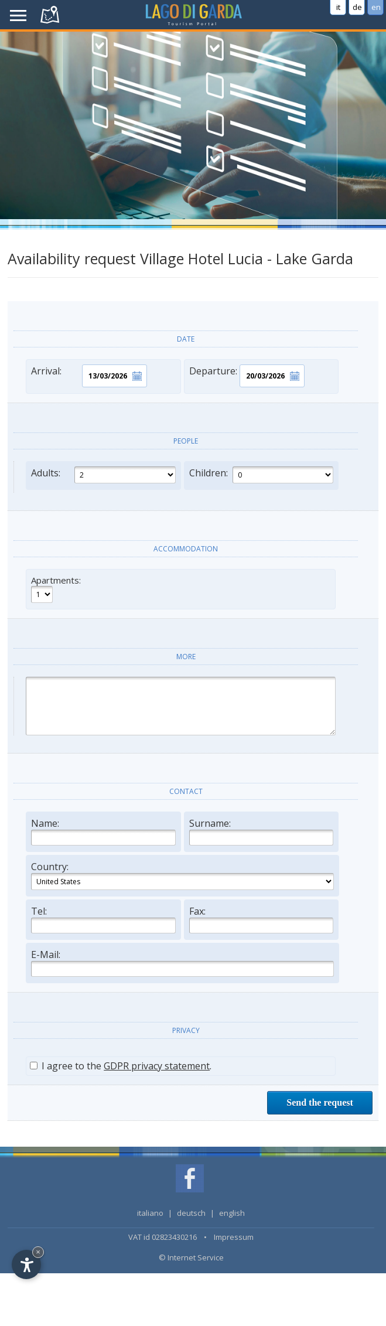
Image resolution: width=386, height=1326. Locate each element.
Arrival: (88, 375)
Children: (261, 474)
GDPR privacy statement (157, 1065)
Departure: (247, 375)
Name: (103, 831)
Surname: (261, 831)
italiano (150, 1213)
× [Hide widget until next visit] (38, 1251)
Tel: (103, 919)
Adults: (103, 474)
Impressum (234, 1237)
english (232, 1213)
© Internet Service (191, 1257)
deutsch (191, 1213)
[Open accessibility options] (26, 1264)
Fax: (261, 919)
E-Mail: (182, 962)
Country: (182, 875)
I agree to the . (120, 1065)
